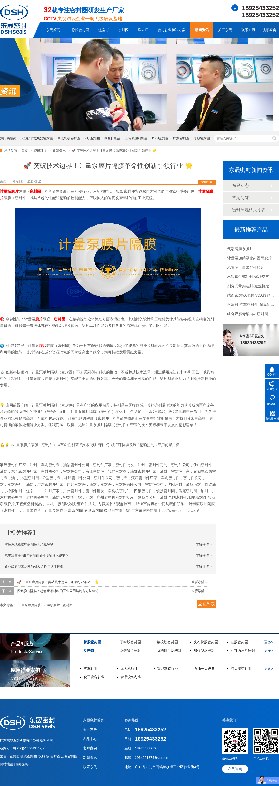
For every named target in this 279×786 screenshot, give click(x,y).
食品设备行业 (130, 677)
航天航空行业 (241, 669)
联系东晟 (248, 30)
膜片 (39, 319)
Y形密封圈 (92, 138)
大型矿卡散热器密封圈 (36, 138)
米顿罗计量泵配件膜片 (245, 269)
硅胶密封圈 (239, 642)
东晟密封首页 (93, 720)
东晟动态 (240, 185)
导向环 (143, 30)
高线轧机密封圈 (68, 138)
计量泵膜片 (9, 191)
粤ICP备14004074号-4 (29, 748)
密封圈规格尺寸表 (249, 209)
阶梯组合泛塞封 (169, 650)
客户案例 (90, 748)
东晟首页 (53, 30)
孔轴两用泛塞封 (243, 650)
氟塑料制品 (112, 138)
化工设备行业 (94, 677)
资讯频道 (41, 150)
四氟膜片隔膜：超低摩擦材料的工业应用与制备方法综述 (58, 591)
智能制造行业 (167, 669)
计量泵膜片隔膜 (29, 605)
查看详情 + (199, 582)
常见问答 (240, 197)
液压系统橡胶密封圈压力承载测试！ (31, 544)
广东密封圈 (181, 138)
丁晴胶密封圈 (130, 642)
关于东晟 (225, 30)
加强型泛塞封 (204, 650)
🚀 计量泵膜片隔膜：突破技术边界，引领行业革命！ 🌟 (58, 582)
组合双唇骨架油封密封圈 (247, 315)
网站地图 (7, 764)
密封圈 (123, 30)
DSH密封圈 (160, 138)
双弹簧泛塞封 (130, 650)
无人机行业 (129, 669)
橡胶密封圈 (80, 30)
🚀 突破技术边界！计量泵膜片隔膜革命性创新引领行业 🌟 (114, 150)
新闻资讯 (202, 30)
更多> (268, 642)
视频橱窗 (269, 30)
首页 (25, 150)
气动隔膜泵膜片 (240, 250)
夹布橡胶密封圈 (206, 642)
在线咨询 (235, 769)
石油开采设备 (204, 669)
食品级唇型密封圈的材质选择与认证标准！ (35, 566)
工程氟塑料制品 (136, 138)
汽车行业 (91, 669)
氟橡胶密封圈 (167, 642)
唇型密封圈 (202, 138)
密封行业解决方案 (172, 30)
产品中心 (90, 739)
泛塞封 (103, 30)
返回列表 (207, 182)
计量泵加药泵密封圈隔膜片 (249, 259)
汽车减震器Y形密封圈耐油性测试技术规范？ (37, 555)
